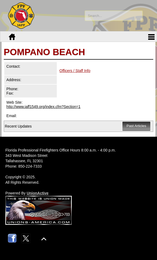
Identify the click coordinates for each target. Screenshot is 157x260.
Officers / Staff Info (74, 70)
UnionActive (37, 193)
